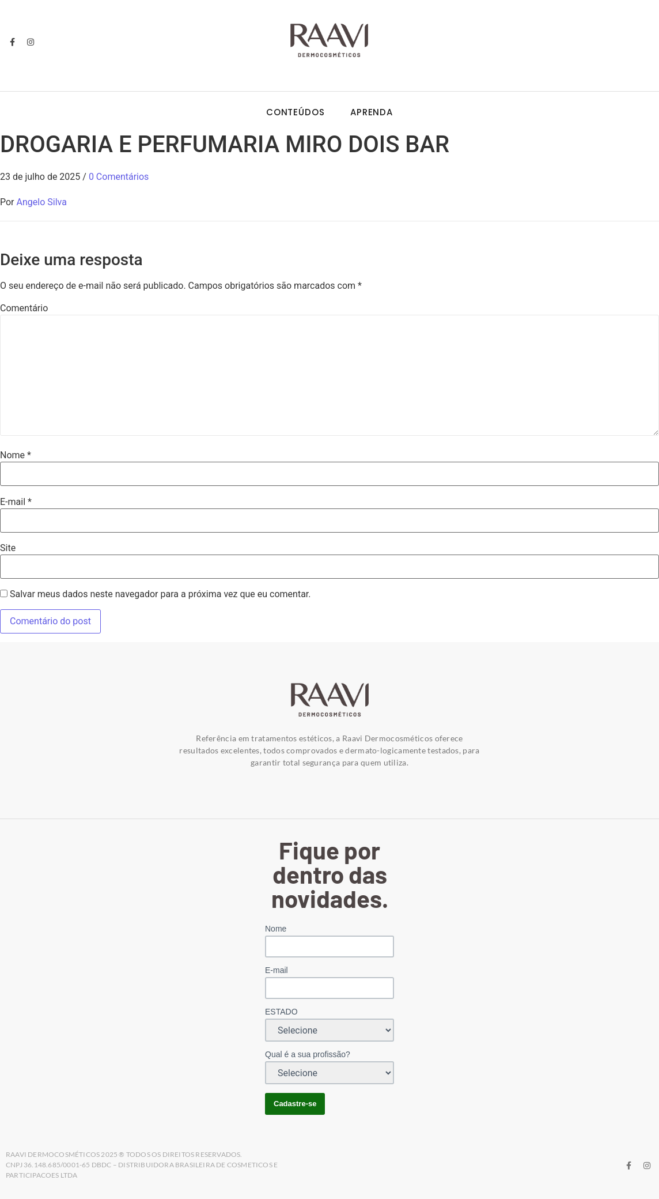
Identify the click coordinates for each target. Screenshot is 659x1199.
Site (8, 548)
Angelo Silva (42, 202)
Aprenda (371, 112)
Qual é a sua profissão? (307, 1054)
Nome (15, 455)
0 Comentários (119, 176)
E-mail (16, 502)
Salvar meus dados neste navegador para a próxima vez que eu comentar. (160, 594)
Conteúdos (295, 112)
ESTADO (281, 1012)
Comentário (24, 308)
